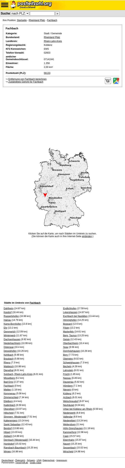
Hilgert (7, 432)
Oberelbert (9, 409)
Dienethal (9, 370)
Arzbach (67, 397)
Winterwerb (9, 335)
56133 (47, 73)
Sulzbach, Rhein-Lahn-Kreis (18, 374)
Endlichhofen (70, 308)
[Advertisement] (62, 117)
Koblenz (67, 393)
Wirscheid (68, 451)
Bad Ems (8, 382)
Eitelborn (8, 401)
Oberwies (68, 358)
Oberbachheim (70, 343)
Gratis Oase (35, 462)
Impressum (61, 460)
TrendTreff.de (21, 462)
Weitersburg (69, 424)
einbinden (87, 236)
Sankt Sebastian (12, 424)
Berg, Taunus (70, 335)
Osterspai (9, 347)
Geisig (66, 339)
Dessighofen (10, 351)
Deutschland (7, 460)
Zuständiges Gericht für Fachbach (25, 81)
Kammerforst (70, 432)
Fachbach (52, 20)
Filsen (66, 327)
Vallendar (68, 416)
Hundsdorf (9, 443)
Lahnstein (68, 370)
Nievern (67, 389)
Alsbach (8, 436)
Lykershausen (70, 312)
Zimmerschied (11, 397)
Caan (66, 436)
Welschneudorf (71, 401)
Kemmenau (9, 393)
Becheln (67, 366)
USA (39, 460)
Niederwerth (69, 413)
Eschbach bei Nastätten (75, 316)
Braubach (9, 358)
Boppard (67, 324)
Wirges (7, 451)
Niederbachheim (12, 343)
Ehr (5, 327)
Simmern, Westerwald (15, 416)
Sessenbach (69, 447)
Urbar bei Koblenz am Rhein (77, 409)
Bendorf (8, 428)
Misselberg (9, 378)
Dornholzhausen (71, 351)
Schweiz (31, 460)
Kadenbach (9, 405)
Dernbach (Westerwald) (16, 440)
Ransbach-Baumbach (15, 447)
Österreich (20, 460)
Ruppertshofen (11, 316)
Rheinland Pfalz (37, 20)
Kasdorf (8, 312)
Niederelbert (69, 420)
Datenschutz (48, 460)
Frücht (66, 374)
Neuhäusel (68, 405)
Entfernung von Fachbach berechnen (27, 79)
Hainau (7, 320)
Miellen (7, 389)
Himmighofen (70, 320)
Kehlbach (8, 355)
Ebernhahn (69, 440)
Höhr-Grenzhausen (73, 428)
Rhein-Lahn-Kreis (53, 41)
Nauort (66, 443)
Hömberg (68, 385)
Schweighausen (71, 362)
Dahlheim (9, 308)
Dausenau (68, 382)
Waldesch (9, 366)
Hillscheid (9, 413)
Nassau (67, 378)
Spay (65, 347)
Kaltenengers (10, 420)
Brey (65, 355)
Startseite (22, 20)
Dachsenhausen (12, 339)
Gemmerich (10, 331)
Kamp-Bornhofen (12, 324)
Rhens (7, 362)
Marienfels (68, 331)
